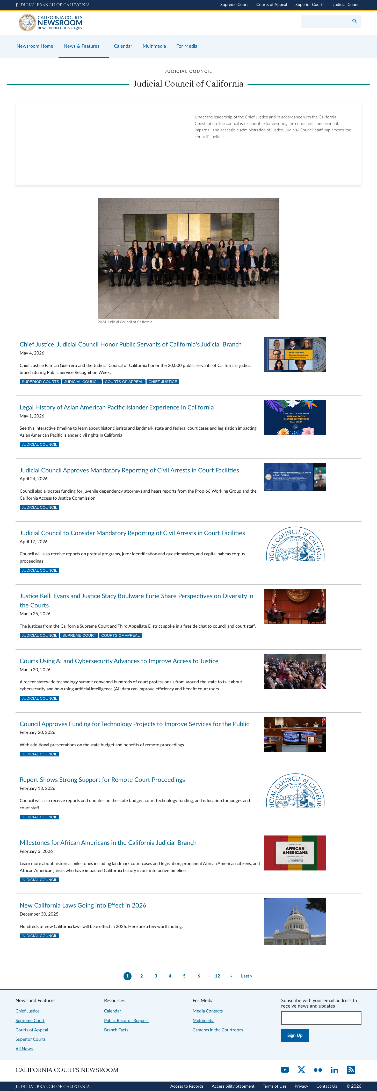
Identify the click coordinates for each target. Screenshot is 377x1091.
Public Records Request (126, 1020)
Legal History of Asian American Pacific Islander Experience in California (117, 408)
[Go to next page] (230, 976)
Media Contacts (208, 1011)
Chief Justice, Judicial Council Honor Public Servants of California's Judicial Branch (131, 345)
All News (24, 1049)
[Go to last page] (246, 976)
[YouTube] (285, 1070)
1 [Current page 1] (127, 976)
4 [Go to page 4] (170, 976)
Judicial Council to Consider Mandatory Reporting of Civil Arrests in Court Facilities (132, 533)
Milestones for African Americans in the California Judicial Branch (108, 843)
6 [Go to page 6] (199, 976)
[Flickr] (318, 1070)
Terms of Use (274, 1086)
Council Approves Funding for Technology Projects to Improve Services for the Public (134, 724)
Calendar (112, 1011)
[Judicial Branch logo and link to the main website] (53, 5)
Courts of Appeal (271, 5)
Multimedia (203, 1020)
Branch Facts (116, 1030)
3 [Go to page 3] (156, 976)
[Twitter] (301, 1070)
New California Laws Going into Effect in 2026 (83, 906)
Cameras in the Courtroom (218, 1030)
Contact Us (326, 1086)
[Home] (102, 23)
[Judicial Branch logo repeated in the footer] (53, 1087)
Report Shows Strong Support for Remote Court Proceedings (102, 780)
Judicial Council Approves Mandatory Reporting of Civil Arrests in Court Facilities (129, 470)
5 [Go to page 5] (184, 976)
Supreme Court (234, 5)
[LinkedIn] (334, 1070)
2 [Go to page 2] (141, 976)
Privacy (301, 1086)
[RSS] (351, 1070)
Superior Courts (309, 5)
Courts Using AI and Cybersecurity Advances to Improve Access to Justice (119, 661)
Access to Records (187, 1086)
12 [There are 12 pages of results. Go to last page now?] (217, 976)
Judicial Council (347, 5)
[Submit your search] (354, 22)
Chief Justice (163, 382)
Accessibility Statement (233, 1086)
